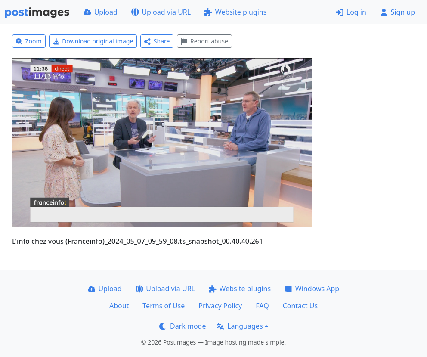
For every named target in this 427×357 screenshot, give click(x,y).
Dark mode (182, 326)
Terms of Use (163, 305)
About (119, 305)
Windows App (312, 288)
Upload (101, 12)
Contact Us (300, 305)
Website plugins (235, 12)
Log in (351, 12)
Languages (240, 326)
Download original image (93, 41)
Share (157, 41)
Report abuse (204, 41)
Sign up (397, 12)
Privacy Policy (220, 305)
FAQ (262, 305)
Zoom (29, 41)
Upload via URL (161, 12)
